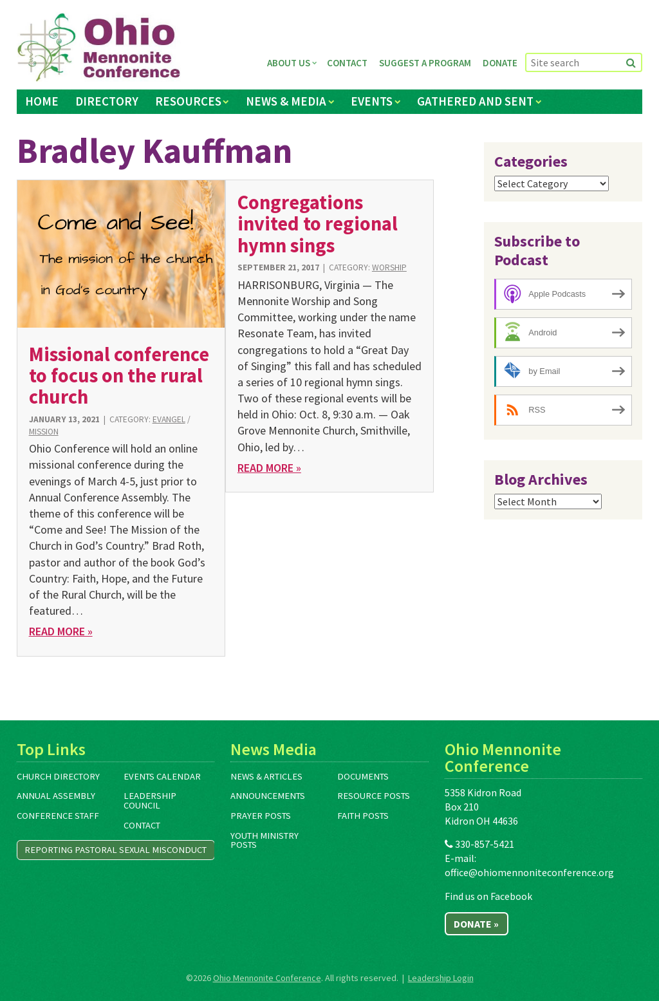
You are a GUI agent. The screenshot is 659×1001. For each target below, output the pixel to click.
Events (372, 101)
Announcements (267, 795)
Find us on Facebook (488, 896)
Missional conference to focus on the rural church (119, 375)
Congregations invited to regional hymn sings (317, 223)
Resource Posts (373, 795)
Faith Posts (363, 815)
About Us (288, 63)
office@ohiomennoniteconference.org (529, 872)
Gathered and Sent (475, 101)
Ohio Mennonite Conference (267, 978)
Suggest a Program (425, 63)
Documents (363, 776)
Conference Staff (58, 815)
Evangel (169, 419)
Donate (500, 63)
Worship (389, 267)
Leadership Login (441, 978)
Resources (188, 101)
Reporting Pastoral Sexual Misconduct (115, 850)
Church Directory (58, 776)
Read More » (61, 631)
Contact (347, 63)
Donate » (476, 923)
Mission (44, 431)
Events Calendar (162, 776)
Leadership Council (150, 800)
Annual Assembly (56, 795)
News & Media (286, 101)
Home (42, 101)
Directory (106, 101)
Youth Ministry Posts (264, 840)
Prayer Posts (260, 815)
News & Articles (266, 776)
